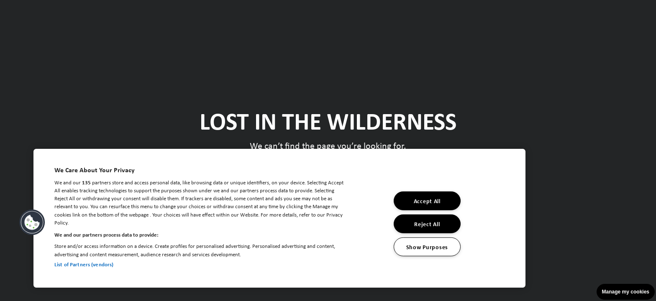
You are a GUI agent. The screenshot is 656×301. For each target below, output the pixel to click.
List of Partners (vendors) (83, 264)
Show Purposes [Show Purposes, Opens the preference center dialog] (427, 246)
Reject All (427, 224)
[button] (32, 222)
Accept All (427, 201)
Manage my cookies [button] (625, 292)
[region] (279, 218)
